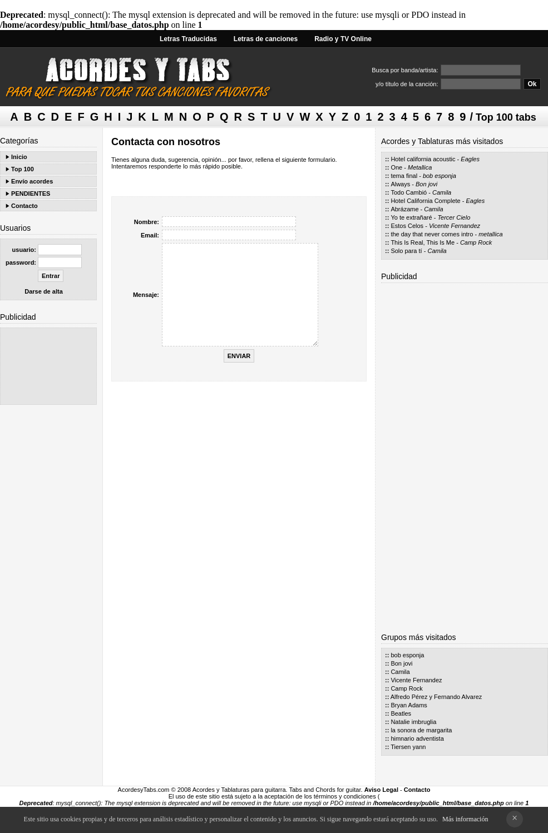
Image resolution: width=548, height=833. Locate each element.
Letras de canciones (266, 39)
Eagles (470, 159)
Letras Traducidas (188, 39)
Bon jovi (426, 184)
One (396, 167)
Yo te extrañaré (411, 217)
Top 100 (22, 169)
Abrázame (404, 209)
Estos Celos (407, 225)
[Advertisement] (48, 366)
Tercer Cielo (453, 217)
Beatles (401, 713)
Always (400, 184)
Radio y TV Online (343, 39)
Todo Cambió (409, 192)
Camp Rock (476, 242)
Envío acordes (32, 181)
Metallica (420, 167)
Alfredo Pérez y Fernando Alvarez (436, 696)
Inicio (19, 156)
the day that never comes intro (432, 234)
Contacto (24, 205)
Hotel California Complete (425, 200)
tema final (404, 175)
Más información (465, 819)
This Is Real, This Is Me (423, 242)
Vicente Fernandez (454, 225)
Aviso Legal (381, 789)
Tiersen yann (408, 746)
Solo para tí (406, 250)
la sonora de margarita (421, 730)
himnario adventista (417, 738)
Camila (441, 192)
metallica (490, 234)
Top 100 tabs (506, 117)
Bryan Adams (409, 705)
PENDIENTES (30, 193)
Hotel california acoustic (423, 159)
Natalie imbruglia (413, 721)
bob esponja (439, 175)
